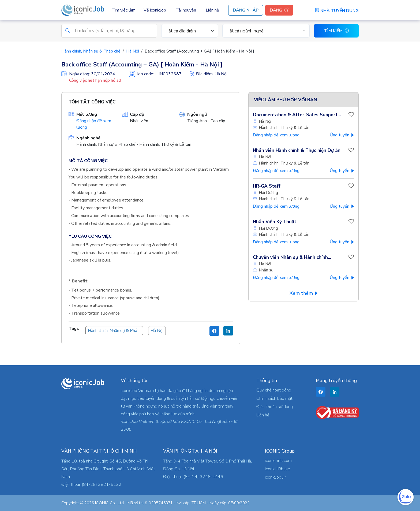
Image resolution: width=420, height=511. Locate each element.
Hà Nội (132, 51)
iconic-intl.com (278, 461)
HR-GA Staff (266, 186)
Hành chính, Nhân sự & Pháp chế (91, 51)
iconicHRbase (277, 469)
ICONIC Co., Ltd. (110, 503)
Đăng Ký (279, 10)
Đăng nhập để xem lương (276, 135)
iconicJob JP (275, 477)
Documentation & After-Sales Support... (297, 115)
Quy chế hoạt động (273, 390)
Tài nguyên (186, 10)
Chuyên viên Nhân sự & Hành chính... (292, 257)
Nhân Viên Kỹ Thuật (274, 222)
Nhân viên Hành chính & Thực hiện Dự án (296, 150)
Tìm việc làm (124, 10)
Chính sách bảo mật (274, 398)
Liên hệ (212, 10)
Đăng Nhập (245, 10)
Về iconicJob (155, 10)
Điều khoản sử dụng (274, 407)
